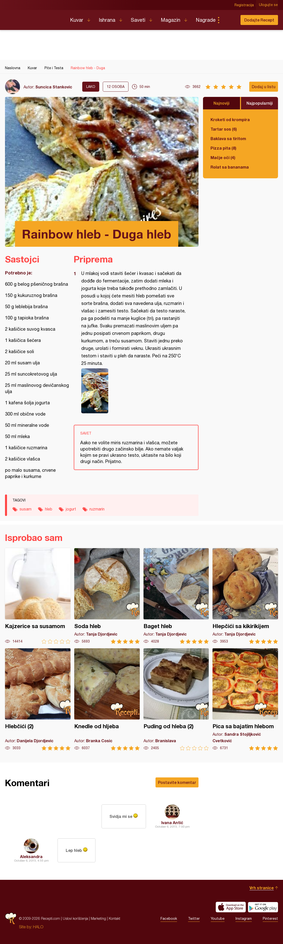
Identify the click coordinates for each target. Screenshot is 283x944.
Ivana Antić (172, 822)
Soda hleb (107, 596)
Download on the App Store (231, 907)
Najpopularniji (259, 103)
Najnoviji (222, 103)
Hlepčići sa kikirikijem (245, 596)
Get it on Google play (263, 907)
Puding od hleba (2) (176, 699)
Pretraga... (228, 19)
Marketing (98, 918)
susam (26, 509)
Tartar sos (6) (223, 129)
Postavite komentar (177, 782)
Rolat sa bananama (229, 167)
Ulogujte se (268, 5)
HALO (38, 927)
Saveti (138, 20)
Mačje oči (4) (222, 157)
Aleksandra (31, 856)
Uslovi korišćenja (75, 918)
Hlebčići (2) (37, 699)
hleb (48, 509)
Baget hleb (176, 596)
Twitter (194, 919)
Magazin (170, 20)
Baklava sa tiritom (228, 138)
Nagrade (206, 20)
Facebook (168, 919)
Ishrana (107, 20)
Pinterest (270, 919)
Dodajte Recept (259, 19)
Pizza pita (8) (223, 148)
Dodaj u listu (264, 86)
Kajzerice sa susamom (37, 596)
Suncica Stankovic (53, 86)
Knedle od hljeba (107, 699)
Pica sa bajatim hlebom (245, 699)
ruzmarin (97, 509)
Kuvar (76, 20)
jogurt (71, 509)
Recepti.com (33, 18)
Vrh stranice (262, 887)
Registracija (244, 5)
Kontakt (114, 918)
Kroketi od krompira (230, 119)
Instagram (244, 919)
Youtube (217, 919)
